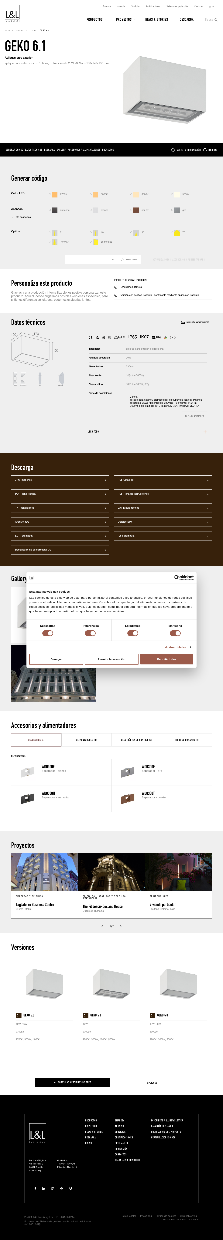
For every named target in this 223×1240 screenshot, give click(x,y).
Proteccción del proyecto (166, 1131)
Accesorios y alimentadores (84, 150)
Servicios (135, 6)
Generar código (14, 150)
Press (88, 1143)
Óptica (15, 232)
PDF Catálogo (126, 480)
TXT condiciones (24, 508)
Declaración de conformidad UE (33, 550)
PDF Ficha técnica (25, 494)
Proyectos (124, 19)
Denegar (56, 659)
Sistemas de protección (177, 6)
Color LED (18, 193)
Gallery (61, 150)
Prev (102, 927)
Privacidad (146, 1216)
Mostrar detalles (175, 647)
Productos (95, 19)
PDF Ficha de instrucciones (133, 494)
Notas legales (129, 1216)
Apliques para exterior (19, 58)
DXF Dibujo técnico (128, 508)
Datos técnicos (33, 150)
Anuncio (121, 6)
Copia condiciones (194, 416)
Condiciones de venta (174, 1220)
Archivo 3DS (22, 522)
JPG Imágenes (23, 480)
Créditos (194, 1220)
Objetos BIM (125, 522)
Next (121, 927)
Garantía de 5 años (162, 1126)
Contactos (198, 6)
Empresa (107, 6)
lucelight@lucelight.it (68, 1167)
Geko (34, 31)
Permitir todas (166, 659)
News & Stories (156, 19)
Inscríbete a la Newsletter (167, 1120)
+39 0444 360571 (67, 1164)
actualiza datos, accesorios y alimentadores (179, 259)
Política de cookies (166, 1216)
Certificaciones (153, 6)
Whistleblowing (188, 1216)
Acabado (17, 209)
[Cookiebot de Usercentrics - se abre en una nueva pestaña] (177, 578)
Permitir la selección (111, 659)
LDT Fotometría (24, 536)
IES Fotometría (126, 536)
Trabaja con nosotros (127, 1160)
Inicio (8, 31)
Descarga (187, 19)
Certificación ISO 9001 (164, 1137)
